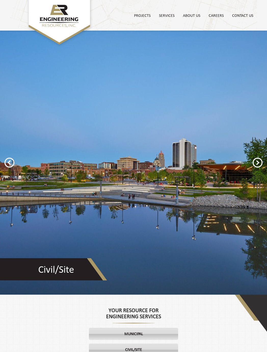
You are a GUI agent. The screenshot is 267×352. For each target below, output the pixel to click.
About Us (191, 15)
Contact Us (242, 15)
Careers (216, 15)
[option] (133, 163)
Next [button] (257, 162)
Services (167, 15)
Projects (142, 15)
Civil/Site (56, 269)
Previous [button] (9, 162)
